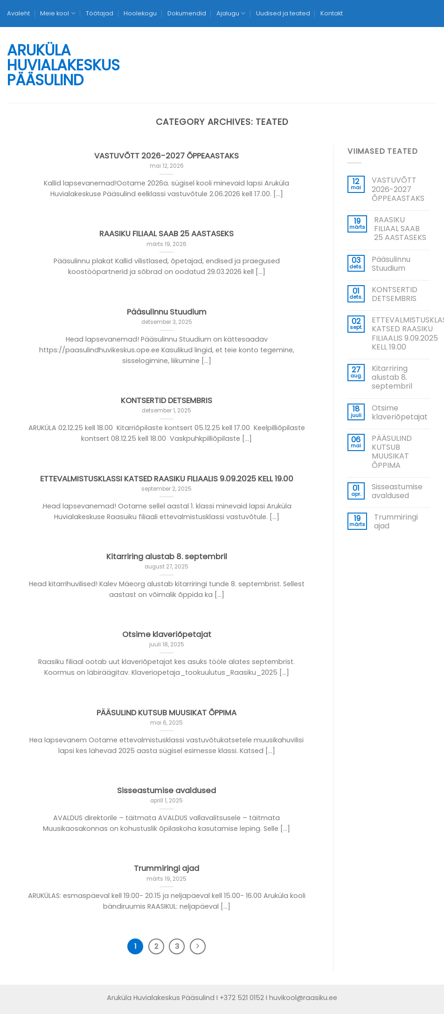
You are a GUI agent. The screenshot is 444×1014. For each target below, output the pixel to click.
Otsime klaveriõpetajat (400, 412)
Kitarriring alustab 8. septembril (392, 377)
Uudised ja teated (283, 13)
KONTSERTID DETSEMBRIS (394, 294)
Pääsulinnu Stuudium (391, 264)
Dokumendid (186, 13)
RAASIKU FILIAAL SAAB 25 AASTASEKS (400, 228)
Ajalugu (230, 13)
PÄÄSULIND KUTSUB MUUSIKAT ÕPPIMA (392, 452)
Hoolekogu (140, 13)
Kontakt (331, 13)
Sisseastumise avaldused (397, 491)
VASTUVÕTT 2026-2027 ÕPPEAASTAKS (398, 189)
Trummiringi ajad (396, 521)
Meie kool (57, 13)
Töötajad (99, 13)
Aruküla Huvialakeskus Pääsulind (42, 65)
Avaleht (18, 13)
